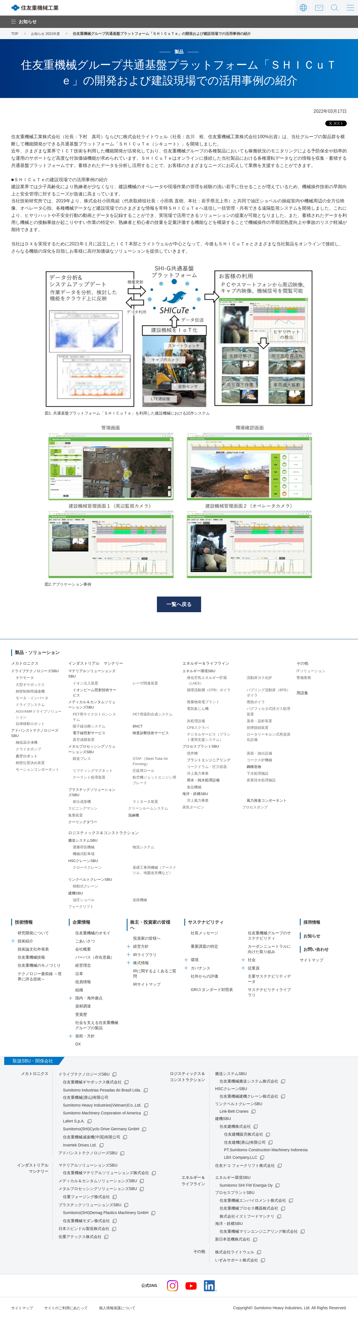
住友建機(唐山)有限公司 (245, 1143)
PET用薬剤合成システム (152, 715)
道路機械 (140, 901)
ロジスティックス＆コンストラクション (103, 833)
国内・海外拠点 (89, 999)
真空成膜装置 (84, 741)
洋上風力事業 (198, 774)
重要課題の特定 (204, 947)
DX (78, 1045)
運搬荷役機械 (84, 848)
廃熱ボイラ (256, 703)
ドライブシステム (30, 706)
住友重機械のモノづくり (39, 966)
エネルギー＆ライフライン (205, 664)
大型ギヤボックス (30, 685)
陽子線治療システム (89, 727)
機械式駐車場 (84, 855)
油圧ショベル (84, 901)
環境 (195, 961)
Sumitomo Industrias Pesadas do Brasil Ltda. (102, 1091)
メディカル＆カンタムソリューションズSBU (97, 1181)
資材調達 (83, 1007)
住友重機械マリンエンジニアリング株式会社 (259, 1232)
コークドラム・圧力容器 (207, 767)
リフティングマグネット (93, 772)
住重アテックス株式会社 (80, 1237)
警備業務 (303, 679)
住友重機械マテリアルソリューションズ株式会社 (106, 1174)
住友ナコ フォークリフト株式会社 (245, 1166)
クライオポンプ (28, 750)
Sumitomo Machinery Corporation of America (102, 1114)
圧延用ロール (143, 772)
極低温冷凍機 (26, 743)
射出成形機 (82, 803)
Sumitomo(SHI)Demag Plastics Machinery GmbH (106, 1214)
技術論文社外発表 (33, 950)
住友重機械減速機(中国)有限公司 (91, 1138)
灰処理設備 (196, 722)
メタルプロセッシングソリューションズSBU (97, 1190)
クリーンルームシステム (148, 809)
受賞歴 (81, 1015)
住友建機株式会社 (235, 1127)
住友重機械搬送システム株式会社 (249, 1082)
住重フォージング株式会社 (86, 1197)
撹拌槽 (192, 754)
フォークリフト (81, 907)
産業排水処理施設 (261, 781)
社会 (252, 961)
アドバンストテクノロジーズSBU (87, 1154)
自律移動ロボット (30, 724)
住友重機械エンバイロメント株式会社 (253, 1201)
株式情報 (141, 958)
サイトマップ (311, 961)
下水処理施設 (257, 774)
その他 (302, 664)
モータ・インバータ (32, 699)
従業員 (254, 969)
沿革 (79, 974)
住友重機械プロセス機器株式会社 (249, 1209)
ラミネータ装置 (145, 803)
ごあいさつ (85, 942)
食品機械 (194, 788)
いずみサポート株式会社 (236, 1261)
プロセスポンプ (255, 808)
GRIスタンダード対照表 (212, 990)
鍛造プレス (82, 759)
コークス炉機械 (259, 761)
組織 (79, 990)
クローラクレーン (87, 868)
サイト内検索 (334, 7)
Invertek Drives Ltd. (80, 1146)
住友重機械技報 (31, 958)
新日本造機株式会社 (232, 1240)
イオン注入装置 (85, 684)
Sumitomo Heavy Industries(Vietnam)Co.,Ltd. (102, 1106)
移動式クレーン (85, 887)
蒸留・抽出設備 (259, 754)
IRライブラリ (145, 950)
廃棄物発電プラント (203, 703)
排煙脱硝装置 (257, 728)
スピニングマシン (82, 809)
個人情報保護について (123, 1308)
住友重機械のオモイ (92, 934)
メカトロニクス (25, 664)
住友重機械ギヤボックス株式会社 (92, 1083)
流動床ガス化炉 (259, 679)
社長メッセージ (204, 934)
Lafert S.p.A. (74, 1122)
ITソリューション (310, 672)
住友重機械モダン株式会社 (86, 1221)
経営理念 (83, 966)
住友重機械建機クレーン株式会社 (249, 1097)
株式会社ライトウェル (234, 1253)
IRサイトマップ (147, 980)
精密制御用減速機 (30, 692)
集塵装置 (75, 816)
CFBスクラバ (198, 728)
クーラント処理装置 (89, 778)
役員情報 (83, 982)
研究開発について (33, 934)
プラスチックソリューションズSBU (89, 1205)
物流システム (143, 848)
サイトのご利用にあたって (69, 1308)
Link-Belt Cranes (234, 1112)
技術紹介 (25, 942)
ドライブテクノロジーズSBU (84, 1075)
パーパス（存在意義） (94, 958)
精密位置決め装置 (30, 764)
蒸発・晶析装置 (259, 722)
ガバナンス (200, 969)
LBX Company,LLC (240, 1158)
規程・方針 (85, 1037)
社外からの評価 (204, 977)
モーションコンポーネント (37, 770)
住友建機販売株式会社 (243, 1135)
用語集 (302, 693)
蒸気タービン (193, 808)
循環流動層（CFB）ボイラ (208, 691)
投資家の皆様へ (147, 934)
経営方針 (141, 942)
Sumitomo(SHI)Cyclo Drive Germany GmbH (101, 1130)
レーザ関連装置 (145, 684)
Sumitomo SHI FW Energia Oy (246, 1186)
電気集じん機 (198, 710)
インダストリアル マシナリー (95, 664)
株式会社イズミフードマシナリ (247, 1217)
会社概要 (83, 950)
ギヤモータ (25, 679)
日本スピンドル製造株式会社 (83, 1229)
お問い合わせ (319, 7)
